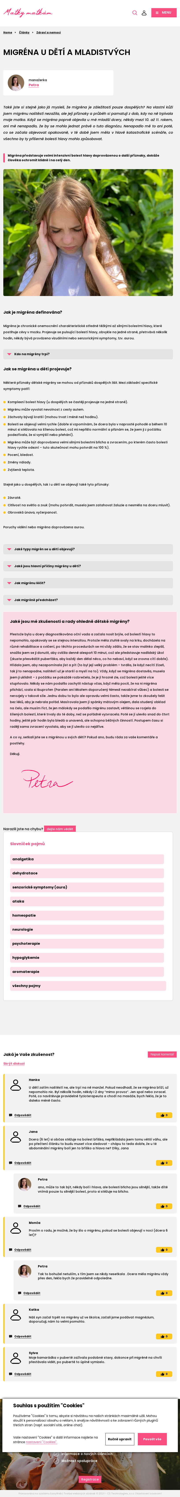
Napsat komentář (162, 1054)
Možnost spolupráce (79, 1461)
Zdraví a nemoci (48, 32)
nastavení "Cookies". (41, 1442)
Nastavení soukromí (149, 1493)
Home (7, 32)
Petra (34, 85)
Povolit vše (152, 1439)
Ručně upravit (120, 1439)
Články (24, 32)
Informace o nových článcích (87, 1453)
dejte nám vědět (60, 829)
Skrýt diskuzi (14, 1063)
